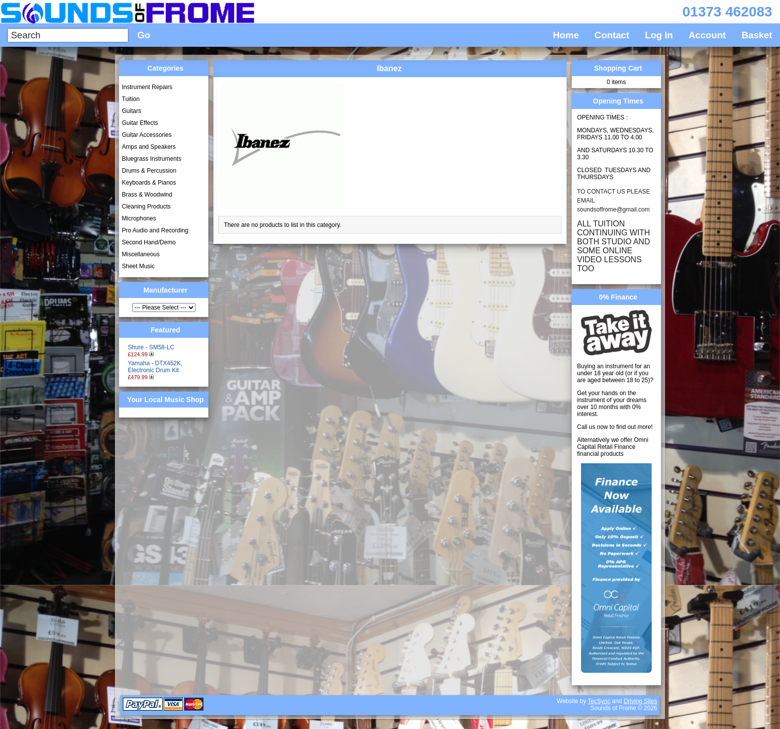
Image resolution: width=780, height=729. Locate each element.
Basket (757, 35)
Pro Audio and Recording (155, 230)
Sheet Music (138, 266)
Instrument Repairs (147, 87)
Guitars (131, 110)
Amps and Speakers (149, 146)
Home (566, 35)
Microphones (139, 218)
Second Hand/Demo (149, 242)
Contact (611, 35)
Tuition (131, 99)
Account (707, 35)
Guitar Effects (140, 122)
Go (143, 35)
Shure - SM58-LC (151, 347)
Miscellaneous (141, 254)
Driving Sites (640, 701)
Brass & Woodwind (147, 194)
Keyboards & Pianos (149, 182)
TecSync (599, 701)
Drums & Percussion (149, 170)
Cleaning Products (146, 206)
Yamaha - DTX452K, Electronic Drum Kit (155, 367)
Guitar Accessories (147, 134)
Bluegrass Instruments (151, 158)
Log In (659, 35)
